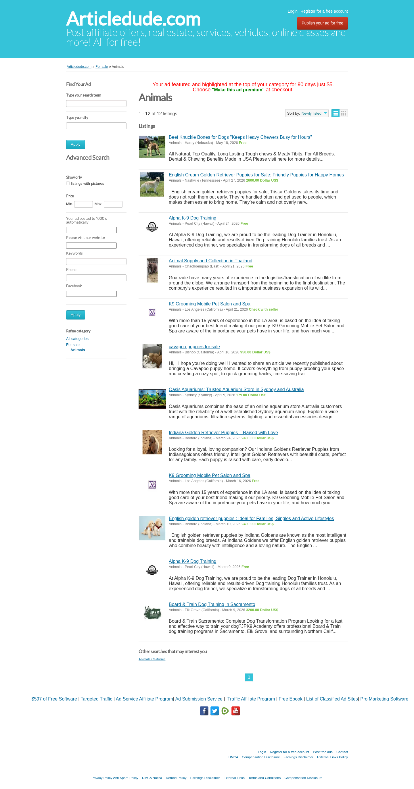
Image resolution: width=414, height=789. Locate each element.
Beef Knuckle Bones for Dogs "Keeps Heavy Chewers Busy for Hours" (240, 137)
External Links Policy (332, 757)
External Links (234, 778)
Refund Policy (176, 778)
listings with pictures (87, 183)
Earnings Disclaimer (298, 757)
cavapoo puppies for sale (194, 346)
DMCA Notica (152, 778)
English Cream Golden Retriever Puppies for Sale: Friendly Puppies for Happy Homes (256, 174)
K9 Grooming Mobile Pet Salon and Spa (209, 303)
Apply (75, 144)
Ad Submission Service (199, 698)
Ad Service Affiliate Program (144, 698)
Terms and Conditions (264, 778)
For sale (73, 344)
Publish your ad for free (322, 23)
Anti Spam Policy (125, 778)
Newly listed (311, 113)
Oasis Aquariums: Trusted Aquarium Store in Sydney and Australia (236, 389)
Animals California (152, 659)
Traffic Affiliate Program (251, 698)
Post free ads (322, 752)
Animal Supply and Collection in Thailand (210, 260)
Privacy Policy (101, 778)
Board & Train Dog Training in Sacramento (212, 604)
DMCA (233, 757)
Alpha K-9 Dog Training (192, 217)
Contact (342, 752)
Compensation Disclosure (261, 757)
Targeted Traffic (96, 698)
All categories (77, 338)
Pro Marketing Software (384, 698)
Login (293, 11)
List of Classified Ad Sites (332, 698)
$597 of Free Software (54, 698)
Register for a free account (324, 11)
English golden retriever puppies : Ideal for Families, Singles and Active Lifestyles (251, 518)
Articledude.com (133, 18)
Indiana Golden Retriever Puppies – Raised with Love (223, 432)
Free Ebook (290, 698)
